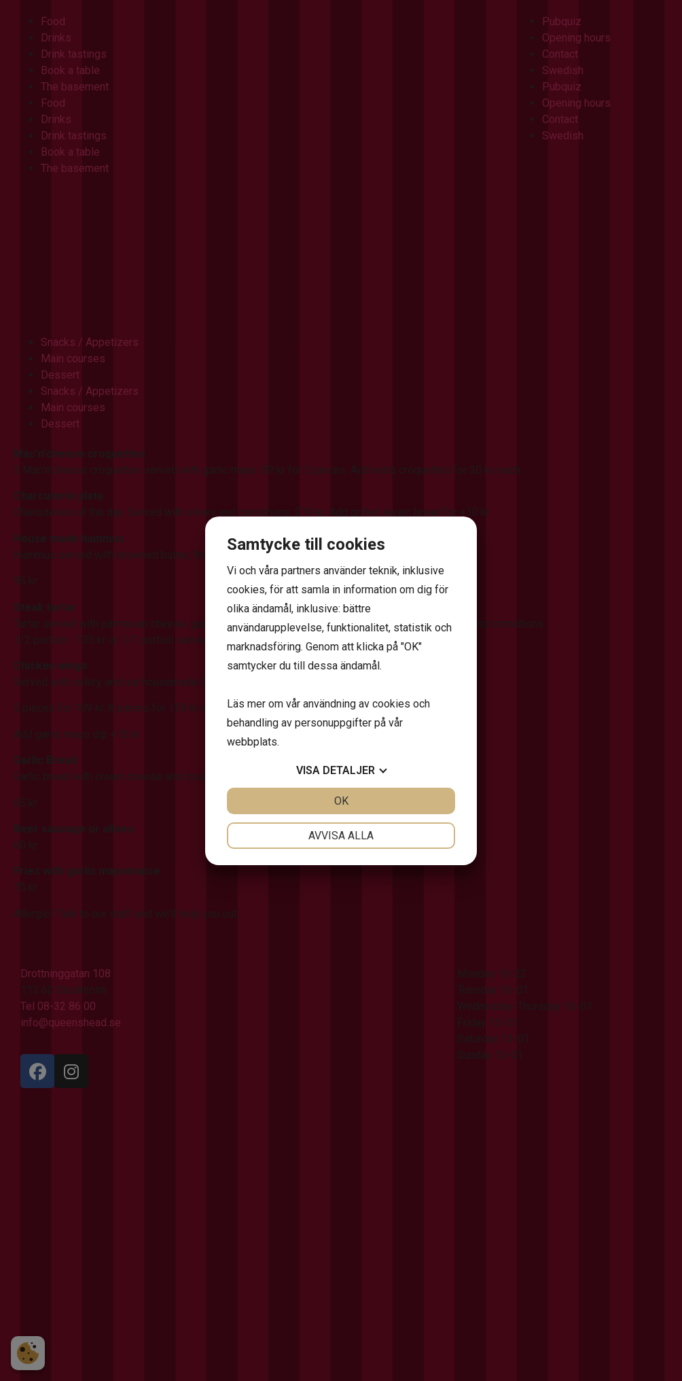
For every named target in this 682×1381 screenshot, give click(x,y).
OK (341, 800)
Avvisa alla (341, 835)
